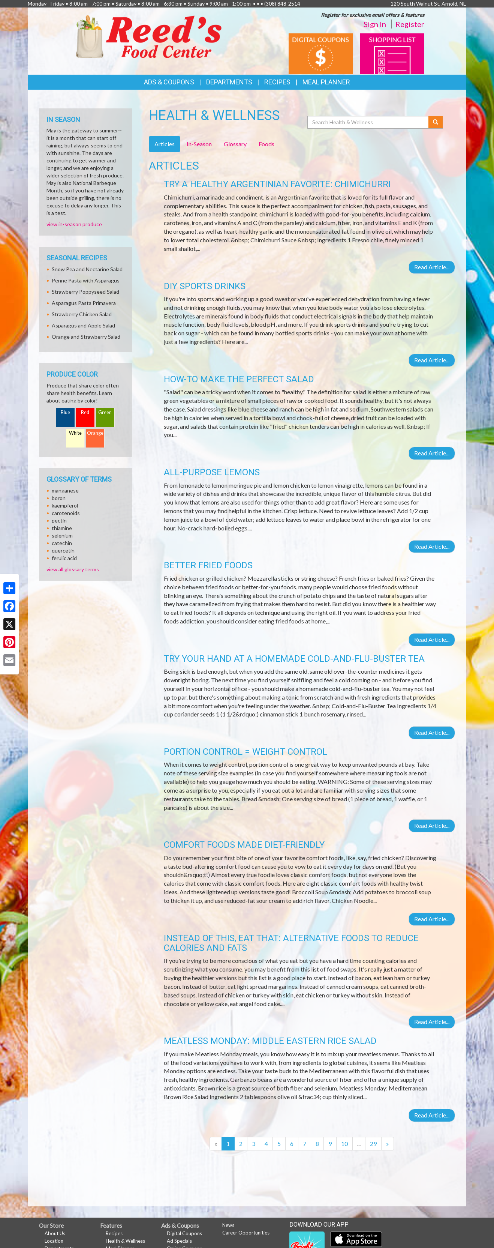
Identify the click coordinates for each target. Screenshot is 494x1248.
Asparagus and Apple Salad (83, 325)
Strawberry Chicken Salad (82, 314)
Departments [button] (229, 82)
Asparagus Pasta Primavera (84, 303)
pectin (59, 520)
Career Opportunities (245, 1233)
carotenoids (66, 513)
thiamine (62, 528)
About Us (55, 1233)
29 (373, 1143)
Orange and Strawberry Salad (86, 336)
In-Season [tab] (199, 143)
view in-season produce (74, 224)
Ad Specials (179, 1241)
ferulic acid (64, 558)
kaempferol (65, 505)
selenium (62, 535)
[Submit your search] (435, 122)
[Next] (387, 1144)
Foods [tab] (266, 143)
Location (54, 1241)
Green (105, 412)
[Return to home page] (149, 36)
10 (344, 1143)
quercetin (63, 550)
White (75, 433)
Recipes (277, 82)
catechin (62, 543)
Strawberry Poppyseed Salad (85, 291)
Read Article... (431, 266)
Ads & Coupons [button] (169, 82)
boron (59, 498)
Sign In (375, 24)
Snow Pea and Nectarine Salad (87, 269)
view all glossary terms (72, 569)
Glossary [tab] (235, 143)
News (228, 1225)
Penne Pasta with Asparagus (86, 280)
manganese (65, 490)
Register (409, 24)
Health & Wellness (125, 1241)
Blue (65, 412)
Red (85, 412)
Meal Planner (326, 82)
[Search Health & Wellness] (368, 122)
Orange (95, 433)
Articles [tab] (164, 143)
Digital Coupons (184, 1233)
